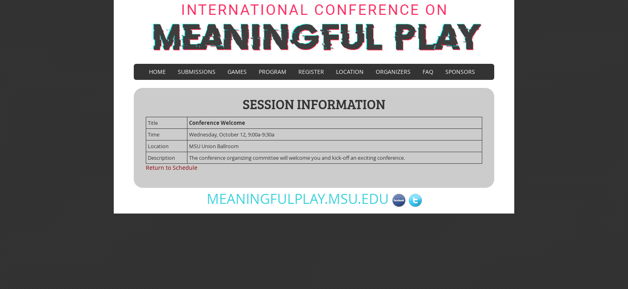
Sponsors (460, 71)
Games (237, 71)
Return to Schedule (171, 167)
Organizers (393, 71)
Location (350, 71)
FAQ (428, 71)
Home (157, 71)
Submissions (196, 71)
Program (272, 71)
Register (311, 71)
